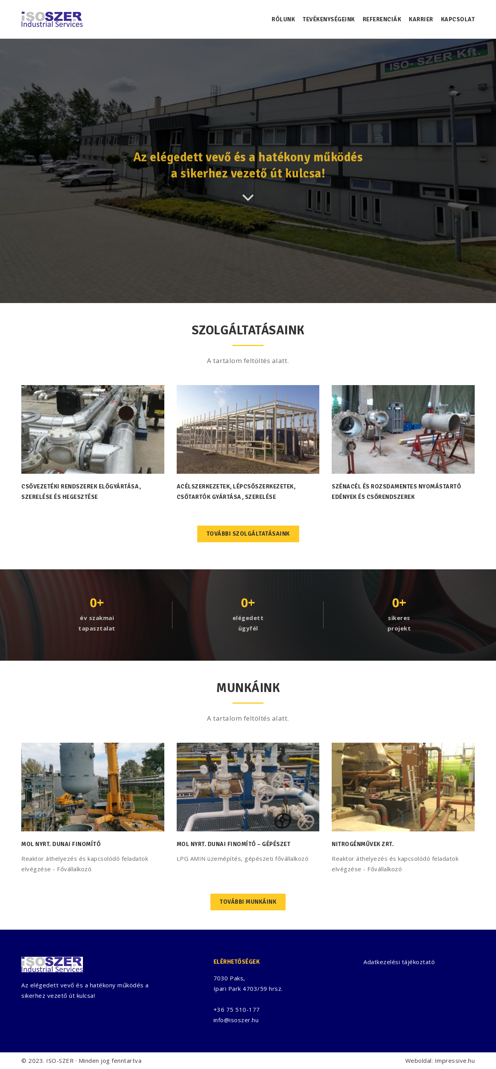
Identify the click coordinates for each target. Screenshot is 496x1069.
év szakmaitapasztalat (96, 623)
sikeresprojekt (399, 623)
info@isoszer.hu (236, 1020)
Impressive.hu (455, 1060)
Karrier (421, 19)
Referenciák (382, 19)
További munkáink (248, 901)
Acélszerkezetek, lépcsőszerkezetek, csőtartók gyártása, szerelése (236, 491)
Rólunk (283, 19)
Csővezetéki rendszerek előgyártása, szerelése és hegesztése (81, 491)
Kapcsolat (458, 19)
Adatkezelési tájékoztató (399, 962)
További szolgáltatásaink (248, 533)
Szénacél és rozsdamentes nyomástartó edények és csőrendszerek (396, 491)
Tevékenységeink (329, 19)
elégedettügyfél (248, 623)
